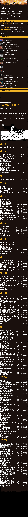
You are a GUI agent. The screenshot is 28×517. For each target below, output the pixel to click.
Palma (21, 27)
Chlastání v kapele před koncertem (6, 415)
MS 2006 (4, 402)
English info (4, 19)
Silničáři (4, 296)
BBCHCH (2, 33)
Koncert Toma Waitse (7, 299)
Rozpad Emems (7, 384)
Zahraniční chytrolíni (5, 342)
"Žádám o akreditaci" (5, 382)
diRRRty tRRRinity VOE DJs (7, 410)
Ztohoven (4, 232)
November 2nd (7, 482)
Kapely (9, 11)
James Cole (6, 154)
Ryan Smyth (6, 471)
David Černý (6, 289)
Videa (14, 15)
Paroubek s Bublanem (5, 459)
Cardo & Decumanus (15, 31)
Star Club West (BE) (14, 27)
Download (20, 15)
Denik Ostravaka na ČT (6, 365)
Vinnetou (4, 172)
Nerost (22, 31)
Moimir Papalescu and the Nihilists (7, 478)
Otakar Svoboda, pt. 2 (8, 303)
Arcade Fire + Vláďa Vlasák (6, 261)
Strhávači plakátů (4, 346)
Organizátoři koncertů (6, 400)
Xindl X (3, 284)
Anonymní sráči (8, 276)
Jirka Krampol (7, 359)
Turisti (3, 314)
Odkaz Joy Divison (5, 321)
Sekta (2, 17)
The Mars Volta (7, 469)
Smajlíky (4, 437)
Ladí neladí (5, 386)
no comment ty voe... (7, 286)
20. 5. (1, 27)
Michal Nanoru (7, 192)
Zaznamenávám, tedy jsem (8, 405)
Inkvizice (3, 15)
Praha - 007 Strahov (7, 23)
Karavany (4, 352)
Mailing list (8, 17)
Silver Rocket (6, 206)
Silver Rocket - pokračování (7, 204)
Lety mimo (5, 485)
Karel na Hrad (6, 219)
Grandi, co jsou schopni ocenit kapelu (7, 244)
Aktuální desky (4, 36)
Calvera (20, 29)
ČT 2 (2, 370)
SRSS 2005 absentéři (5, 456)
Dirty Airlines (6, 451)
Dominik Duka (7, 147)
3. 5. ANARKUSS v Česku (10, 92)
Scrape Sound (7, 307)
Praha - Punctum (6, 29)
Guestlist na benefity (6, 373)
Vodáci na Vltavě (5, 463)
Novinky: (2, 92)
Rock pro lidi (6, 305)
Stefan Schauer (7, 473)
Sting (2, 233)
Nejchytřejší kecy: (4, 97)
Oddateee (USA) (15, 23)
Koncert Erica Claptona (6, 396)
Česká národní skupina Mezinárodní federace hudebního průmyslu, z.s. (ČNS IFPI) (7, 163)
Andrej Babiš (6, 210)
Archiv (18, 17)
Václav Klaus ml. (8, 171)
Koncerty (3, 13)
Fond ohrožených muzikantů (6, 188)
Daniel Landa (6, 444)
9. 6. (1, 29)
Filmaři (3, 429)
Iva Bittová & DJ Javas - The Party (8, 433)
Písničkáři (5, 357)
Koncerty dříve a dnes (7, 335)
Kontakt (24, 17)
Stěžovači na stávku (6, 252)
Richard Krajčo (7, 467)
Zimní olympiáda (5, 427)
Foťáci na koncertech (5, 200)
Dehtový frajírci (7, 269)
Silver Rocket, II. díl (8, 355)
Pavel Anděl (6, 484)
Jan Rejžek (5, 465)
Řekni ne (4, 212)
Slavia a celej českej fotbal (6, 339)
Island (3, 266)
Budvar (3, 208)
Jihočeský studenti (5, 227)
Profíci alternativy (5, 448)
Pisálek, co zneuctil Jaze (6, 331)
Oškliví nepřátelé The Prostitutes (6, 390)
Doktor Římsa (3, 25)
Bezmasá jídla (7, 264)
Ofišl (14, 17)
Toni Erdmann (7, 179)
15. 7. (1, 31)
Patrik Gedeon (7, 453)
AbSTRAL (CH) (23, 23)
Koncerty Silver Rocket (7, 21)
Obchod (20, 11)
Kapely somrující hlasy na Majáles (8, 216)
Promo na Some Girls (8, 423)
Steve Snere (6, 393)
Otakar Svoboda (8, 316)
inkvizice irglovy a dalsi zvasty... (8, 310)
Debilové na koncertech (6, 249)
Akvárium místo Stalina (8, 349)
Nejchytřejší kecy (17, 13)
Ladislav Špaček (8, 156)
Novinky (3, 11)
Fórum (9, 13)
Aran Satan (13, 29)
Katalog (14, 11)
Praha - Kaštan (6, 27)
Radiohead (5, 446)
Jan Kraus (5, 235)
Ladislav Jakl (6, 278)
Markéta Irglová (7, 312)
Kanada (4, 419)
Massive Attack (7, 268)
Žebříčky (9, 15)
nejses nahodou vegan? (8, 281)
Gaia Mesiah (6, 368)
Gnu (2, 323)
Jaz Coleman (6, 361)
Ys (16, 29)
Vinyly (3, 230)
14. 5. (1, 23)
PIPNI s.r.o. (5, 318)
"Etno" (3, 420)
